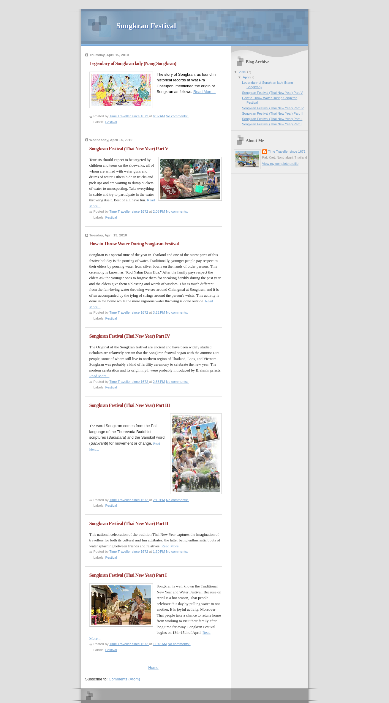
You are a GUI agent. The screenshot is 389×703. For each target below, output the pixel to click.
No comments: (177, 116)
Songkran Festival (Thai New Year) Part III (129, 405)
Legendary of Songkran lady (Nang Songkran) (132, 63)
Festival (111, 122)
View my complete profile (280, 163)
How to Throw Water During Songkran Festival (134, 244)
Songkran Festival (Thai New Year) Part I (128, 575)
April (246, 77)
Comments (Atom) (124, 679)
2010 (243, 72)
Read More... (204, 91)
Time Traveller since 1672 (287, 151)
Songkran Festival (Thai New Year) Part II (128, 523)
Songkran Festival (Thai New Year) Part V (128, 148)
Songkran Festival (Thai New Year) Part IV (129, 336)
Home (153, 667)
